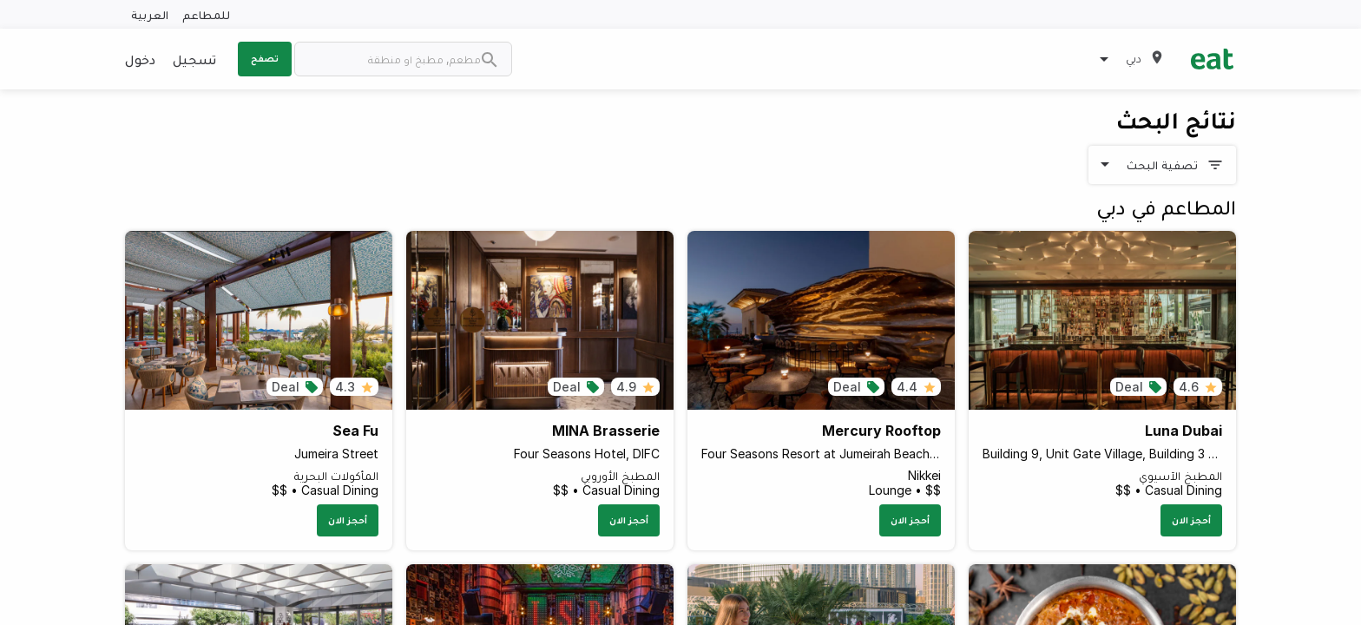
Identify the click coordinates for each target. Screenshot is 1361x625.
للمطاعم (206, 14)
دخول (140, 59)
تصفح (265, 58)
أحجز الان (1191, 520)
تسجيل (194, 59)
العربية (149, 14)
